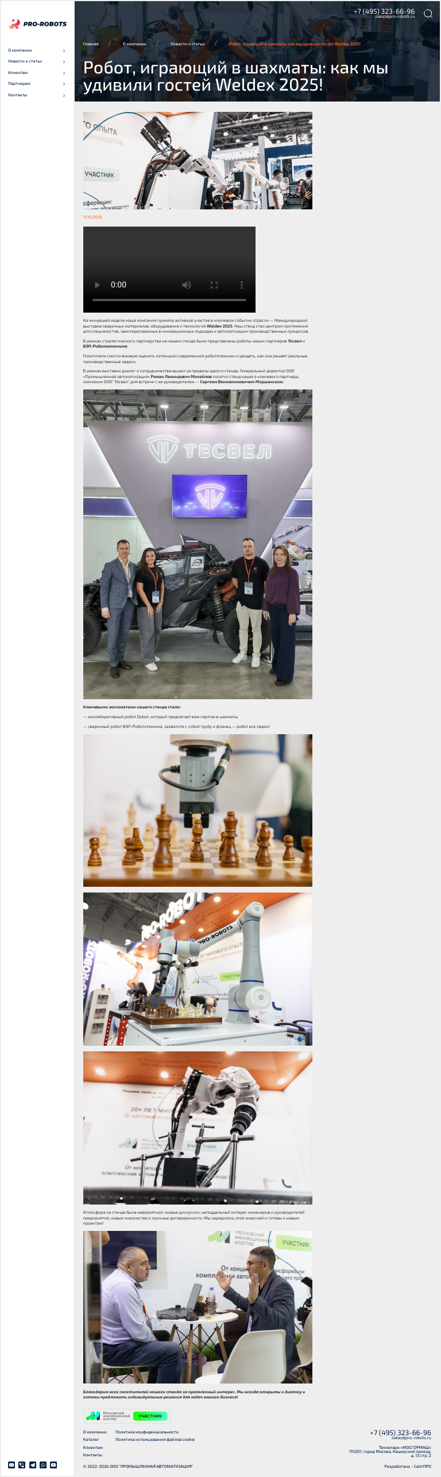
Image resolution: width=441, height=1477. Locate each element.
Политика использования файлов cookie (155, 1439)
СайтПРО (422, 1466)
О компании (95, 1432)
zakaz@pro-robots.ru (395, 16)
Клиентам (93, 1447)
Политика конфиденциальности (147, 1432)
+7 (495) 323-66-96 (384, 11)
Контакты (92, 1455)
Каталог (91, 1439)
